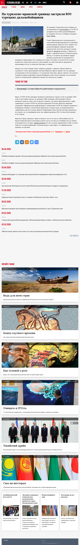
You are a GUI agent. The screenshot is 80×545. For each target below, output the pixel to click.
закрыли (57, 51)
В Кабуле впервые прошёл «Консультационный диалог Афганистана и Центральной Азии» (34, 156)
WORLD (45, 3)
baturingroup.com (52, 543)
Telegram (58, 132)
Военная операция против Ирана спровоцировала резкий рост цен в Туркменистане (32, 209)
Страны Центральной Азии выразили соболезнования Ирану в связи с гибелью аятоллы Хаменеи (36, 220)
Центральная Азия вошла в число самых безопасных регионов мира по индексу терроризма (35, 186)
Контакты (6, 540)
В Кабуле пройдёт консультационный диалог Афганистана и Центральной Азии (30, 163)
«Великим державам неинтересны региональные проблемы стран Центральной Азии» (30, 499)
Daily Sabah (51, 36)
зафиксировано (40, 123)
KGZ (27, 3)
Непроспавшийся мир (48, 496)
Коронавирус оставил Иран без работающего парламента (42, 89)
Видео (23, 7)
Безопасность (15, 22)
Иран (35, 22)
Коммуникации (24, 22)
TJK (31, 3)
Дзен (68, 132)
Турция (31, 22)
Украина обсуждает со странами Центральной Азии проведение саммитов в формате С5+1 (34, 174)
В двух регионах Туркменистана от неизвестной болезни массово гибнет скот (30, 197)
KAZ (23, 3)
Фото (31, 7)
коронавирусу (65, 29)
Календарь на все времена (67, 496)
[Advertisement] (40, 250)
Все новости (74, 236)
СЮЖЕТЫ (40, 7)
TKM (35, 3)
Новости (4, 7)
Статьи (14, 7)
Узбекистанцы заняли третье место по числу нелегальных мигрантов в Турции (30, 231)
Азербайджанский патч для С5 (10, 496)
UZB (40, 3)
